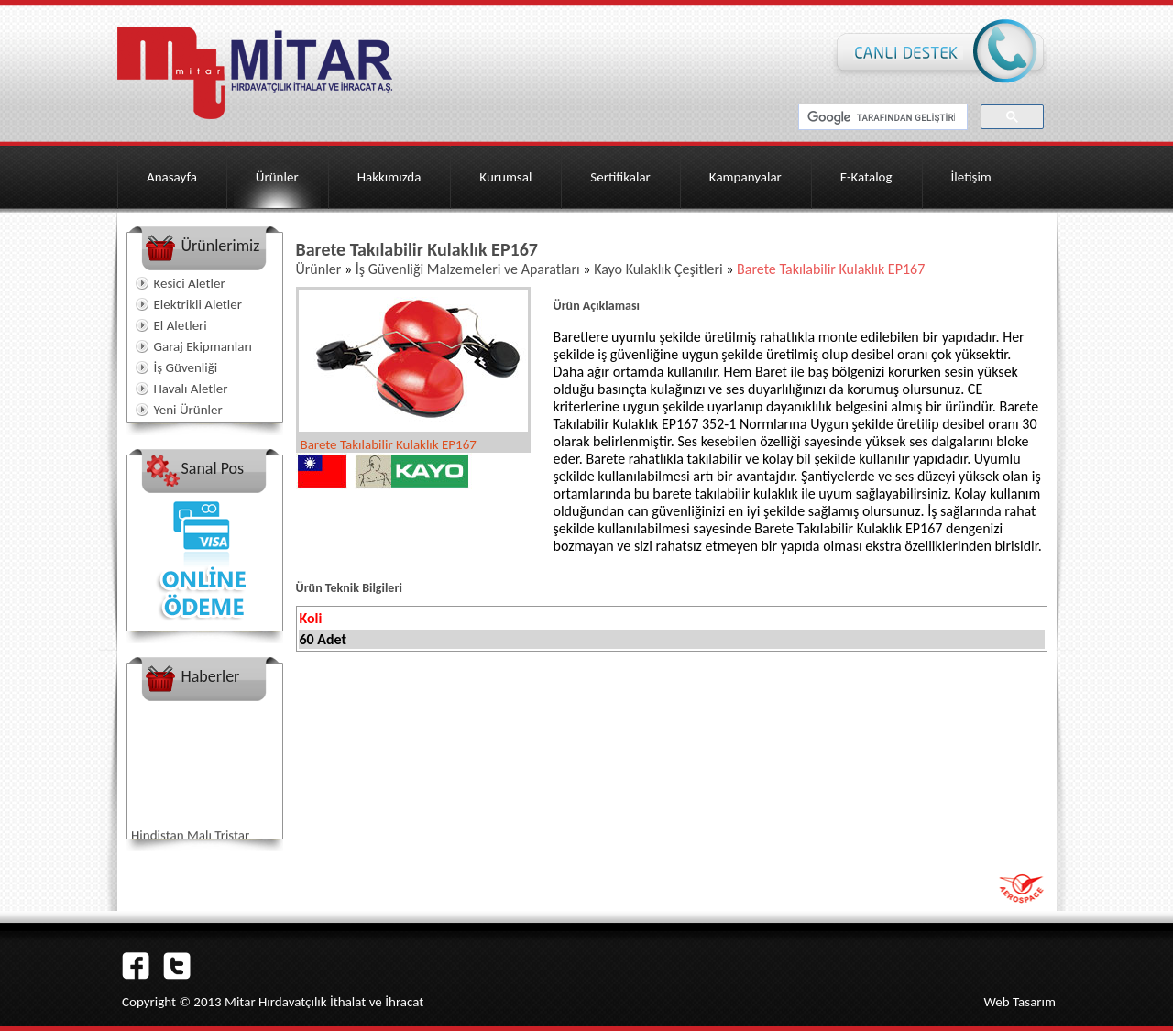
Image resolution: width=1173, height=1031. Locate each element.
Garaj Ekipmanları (203, 346)
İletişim (971, 177)
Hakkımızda (389, 177)
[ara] (881, 117)
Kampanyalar (745, 177)
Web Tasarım (1019, 1001)
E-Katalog (866, 177)
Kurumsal (505, 177)
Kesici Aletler (189, 283)
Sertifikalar (620, 177)
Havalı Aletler (191, 388)
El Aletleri (180, 325)
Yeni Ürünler (188, 409)
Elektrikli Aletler (198, 304)
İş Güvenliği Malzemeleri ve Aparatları (470, 269)
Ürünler (277, 177)
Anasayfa (172, 177)
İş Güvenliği (186, 367)
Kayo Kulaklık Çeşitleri (660, 269)
